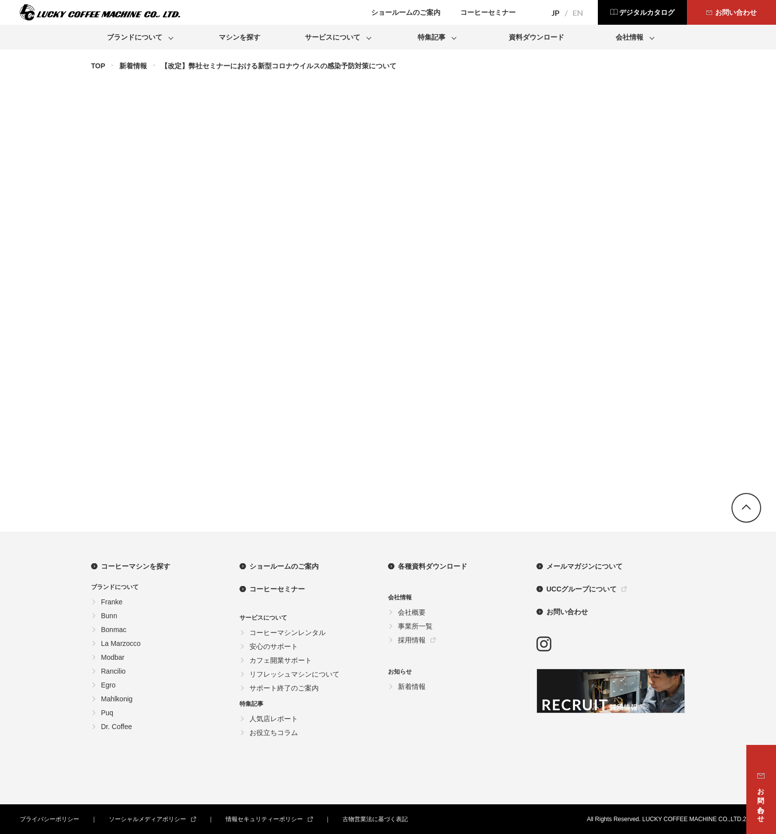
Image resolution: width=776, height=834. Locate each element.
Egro (108, 685)
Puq (107, 713)
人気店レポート (273, 719)
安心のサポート (273, 646)
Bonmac (113, 630)
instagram (543, 644)
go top (746, 508)
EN (578, 13)
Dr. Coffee (116, 727)
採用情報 (412, 640)
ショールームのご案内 (284, 566)
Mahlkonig (117, 699)
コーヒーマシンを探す (135, 566)
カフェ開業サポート (280, 660)
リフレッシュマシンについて (294, 674)
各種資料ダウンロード (432, 566)
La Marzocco (121, 643)
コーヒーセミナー (277, 589)
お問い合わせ (567, 612)
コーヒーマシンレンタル (287, 633)
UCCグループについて (581, 589)
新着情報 (133, 65)
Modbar (112, 657)
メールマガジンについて (584, 566)
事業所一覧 (415, 626)
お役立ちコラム (273, 732)
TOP (98, 65)
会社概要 (412, 612)
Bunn (109, 616)
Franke (112, 602)
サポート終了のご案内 (284, 688)
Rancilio (113, 671)
